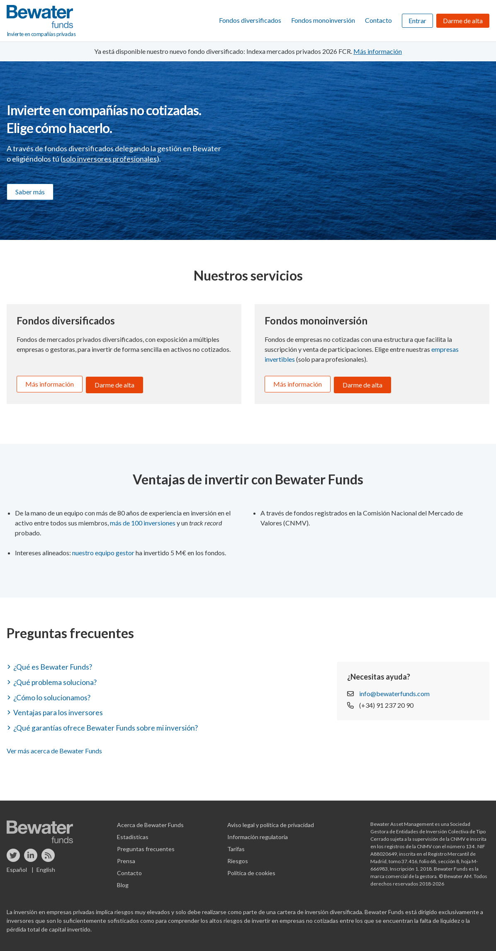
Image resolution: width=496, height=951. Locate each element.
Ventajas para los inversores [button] (58, 710)
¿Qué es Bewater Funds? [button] (53, 665)
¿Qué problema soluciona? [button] (55, 680)
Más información (49, 384)
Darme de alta (463, 20)
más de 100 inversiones (142, 521)
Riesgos (237, 858)
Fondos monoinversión (323, 20)
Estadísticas (132, 834)
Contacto (378, 20)
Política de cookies (251, 870)
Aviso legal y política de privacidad (270, 822)
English (45, 867)
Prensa (126, 858)
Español (17, 867)
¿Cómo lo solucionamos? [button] (52, 695)
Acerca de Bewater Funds (150, 822)
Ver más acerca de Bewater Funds (54, 748)
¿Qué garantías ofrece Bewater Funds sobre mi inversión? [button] (106, 725)
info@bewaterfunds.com (394, 691)
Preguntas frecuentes (146, 846)
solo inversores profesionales (110, 158)
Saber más (30, 192)
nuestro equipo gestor (103, 551)
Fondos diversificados (250, 20)
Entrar (417, 20)
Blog (123, 882)
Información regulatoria (257, 834)
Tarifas (236, 846)
